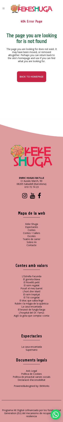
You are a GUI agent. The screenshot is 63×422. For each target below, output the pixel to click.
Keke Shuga (31, 224)
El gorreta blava (31, 279)
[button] (56, 415)
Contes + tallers (31, 233)
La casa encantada (31, 306)
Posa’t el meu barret (31, 288)
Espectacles (31, 227)
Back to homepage (32, 76)
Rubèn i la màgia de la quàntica (31, 303)
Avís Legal (31, 370)
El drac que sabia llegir (31, 300)
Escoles (31, 236)
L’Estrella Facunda (31, 276)
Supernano (31, 349)
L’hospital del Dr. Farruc (31, 312)
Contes (31, 230)
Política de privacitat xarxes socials (31, 376)
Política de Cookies (31, 373)
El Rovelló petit (32, 282)
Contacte (31, 245)
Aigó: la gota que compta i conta (31, 315)
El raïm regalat (31, 285)
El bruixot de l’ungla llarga (31, 309)
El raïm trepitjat (31, 294)
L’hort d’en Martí (31, 291)
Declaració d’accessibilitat (31, 379)
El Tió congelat (32, 297)
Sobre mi (31, 242)
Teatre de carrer (31, 239)
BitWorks (44, 386)
